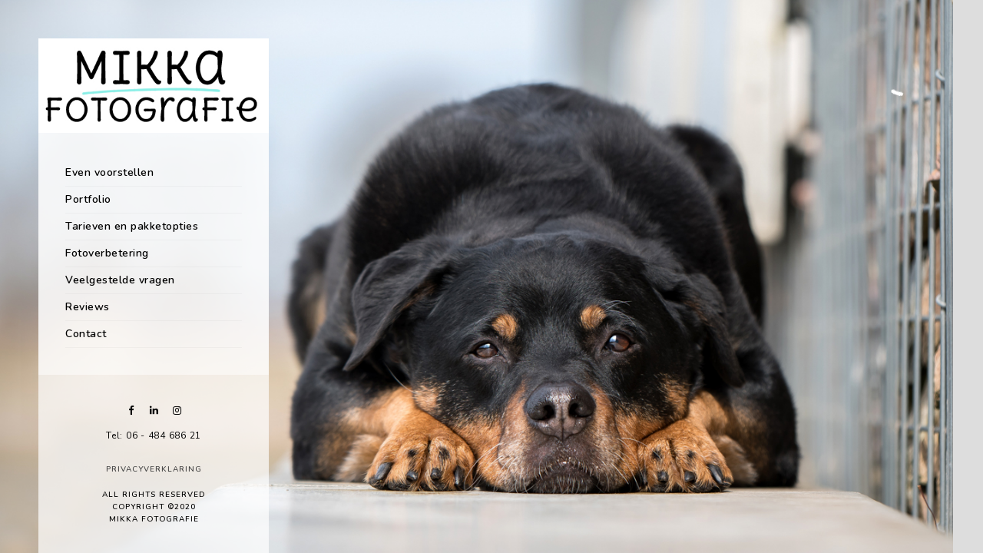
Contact (86, 333)
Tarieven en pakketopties (131, 226)
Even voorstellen (109, 172)
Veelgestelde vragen (120, 280)
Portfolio (88, 199)
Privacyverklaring (154, 469)
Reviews (87, 307)
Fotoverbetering (107, 253)
